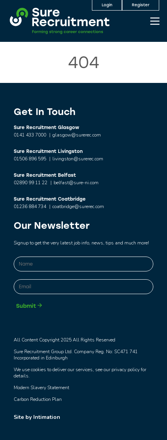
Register (140, 4)
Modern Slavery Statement (41, 387)
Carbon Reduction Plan (38, 399)
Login (107, 4)
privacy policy (125, 369)
